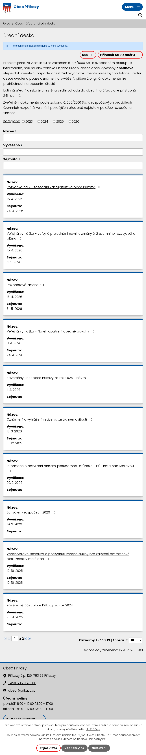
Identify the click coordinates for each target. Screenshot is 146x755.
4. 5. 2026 (14, 262)
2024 (44, 121)
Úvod (6, 23)
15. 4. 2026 (14, 199)
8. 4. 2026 (14, 343)
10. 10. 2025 (15, 570)
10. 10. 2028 (15, 582)
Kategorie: (11, 121)
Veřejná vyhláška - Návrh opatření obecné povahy (51, 331)
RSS (88, 55)
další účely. (93, 729)
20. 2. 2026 (15, 482)
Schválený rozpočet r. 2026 (32, 512)
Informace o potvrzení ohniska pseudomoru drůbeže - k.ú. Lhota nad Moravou (70, 468)
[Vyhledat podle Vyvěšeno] (73, 152)
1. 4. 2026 (13, 389)
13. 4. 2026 (14, 296)
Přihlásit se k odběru (120, 55)
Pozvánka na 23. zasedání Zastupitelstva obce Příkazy (54, 187)
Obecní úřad (23, 23)
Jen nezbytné (74, 748)
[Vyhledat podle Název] (73, 137)
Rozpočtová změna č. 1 (29, 285)
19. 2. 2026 (14, 524)
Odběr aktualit (21, 719)
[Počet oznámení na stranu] (135, 640)
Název (8, 131)
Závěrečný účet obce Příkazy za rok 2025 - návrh (46, 378)
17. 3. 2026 (14, 431)
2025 (60, 121)
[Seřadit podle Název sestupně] (16, 132)
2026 (75, 121)
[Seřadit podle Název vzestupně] (16, 130)
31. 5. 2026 (14, 308)
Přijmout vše (48, 748)
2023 (29, 121)
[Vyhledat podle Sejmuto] (73, 165)
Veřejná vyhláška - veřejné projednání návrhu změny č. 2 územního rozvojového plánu (71, 236)
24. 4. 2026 (15, 211)
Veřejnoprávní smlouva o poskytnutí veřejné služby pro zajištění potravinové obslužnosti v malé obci (68, 556)
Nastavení (99, 748)
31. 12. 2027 (15, 443)
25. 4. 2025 (15, 617)
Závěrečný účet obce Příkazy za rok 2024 (40, 605)
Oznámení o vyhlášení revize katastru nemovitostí (50, 419)
